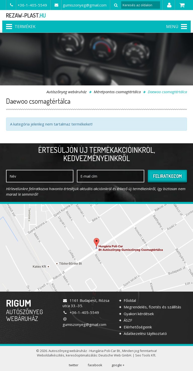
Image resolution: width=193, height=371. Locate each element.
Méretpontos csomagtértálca (117, 91)
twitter (73, 365)
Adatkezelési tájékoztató (145, 333)
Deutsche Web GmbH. (115, 355)
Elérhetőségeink (137, 326)
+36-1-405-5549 (81, 312)
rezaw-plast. (26, 15)
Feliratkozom (167, 176)
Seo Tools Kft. (145, 355)
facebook (95, 365)
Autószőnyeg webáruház (66, 91)
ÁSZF (127, 320)
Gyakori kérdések (138, 313)
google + (118, 365)
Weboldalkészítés (50, 355)
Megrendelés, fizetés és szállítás (152, 306)
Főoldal (129, 300)
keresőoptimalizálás (81, 355)
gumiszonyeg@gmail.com (84, 322)
